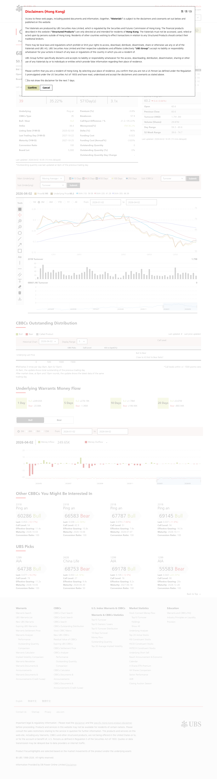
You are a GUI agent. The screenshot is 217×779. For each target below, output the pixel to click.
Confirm (32, 87)
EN (190, 11)
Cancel (46, 87)
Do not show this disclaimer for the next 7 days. (50, 80)
